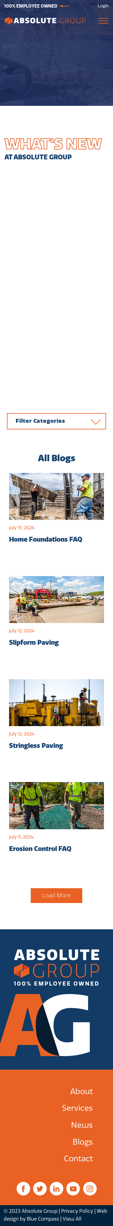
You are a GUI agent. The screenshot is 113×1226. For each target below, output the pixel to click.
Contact (78, 1158)
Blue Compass (43, 1219)
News (82, 1125)
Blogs (83, 1142)
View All (72, 1219)
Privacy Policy (77, 1211)
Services (77, 1108)
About (81, 1091)
